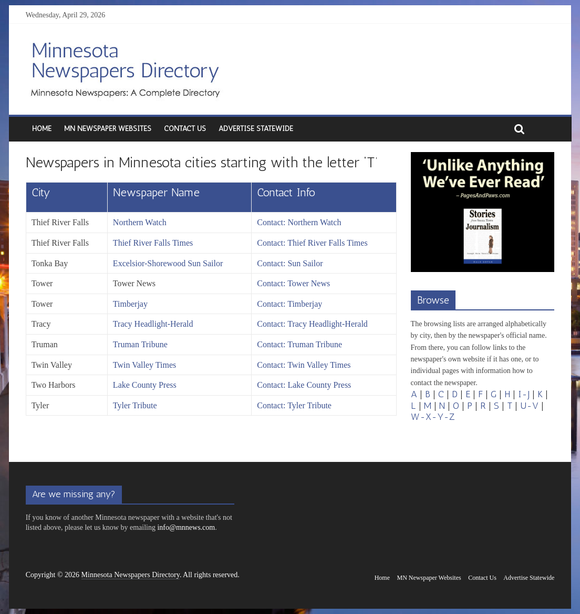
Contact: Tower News (293, 283)
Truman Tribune (140, 344)
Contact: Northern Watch (299, 222)
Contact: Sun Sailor (290, 263)
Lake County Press (145, 384)
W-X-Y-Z (433, 416)
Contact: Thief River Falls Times (312, 242)
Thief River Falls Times (153, 242)
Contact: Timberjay (289, 303)
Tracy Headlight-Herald (153, 323)
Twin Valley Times (144, 364)
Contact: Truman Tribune (299, 344)
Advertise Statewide (256, 128)
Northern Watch (140, 222)
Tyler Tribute (135, 405)
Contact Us (185, 128)
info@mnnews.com (186, 527)
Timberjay (130, 303)
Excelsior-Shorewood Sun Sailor (168, 263)
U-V (529, 405)
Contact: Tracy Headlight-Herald (312, 323)
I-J (524, 394)
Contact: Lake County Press (304, 384)
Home (41, 128)
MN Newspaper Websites (107, 128)
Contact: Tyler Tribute (294, 405)
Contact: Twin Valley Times (303, 364)
